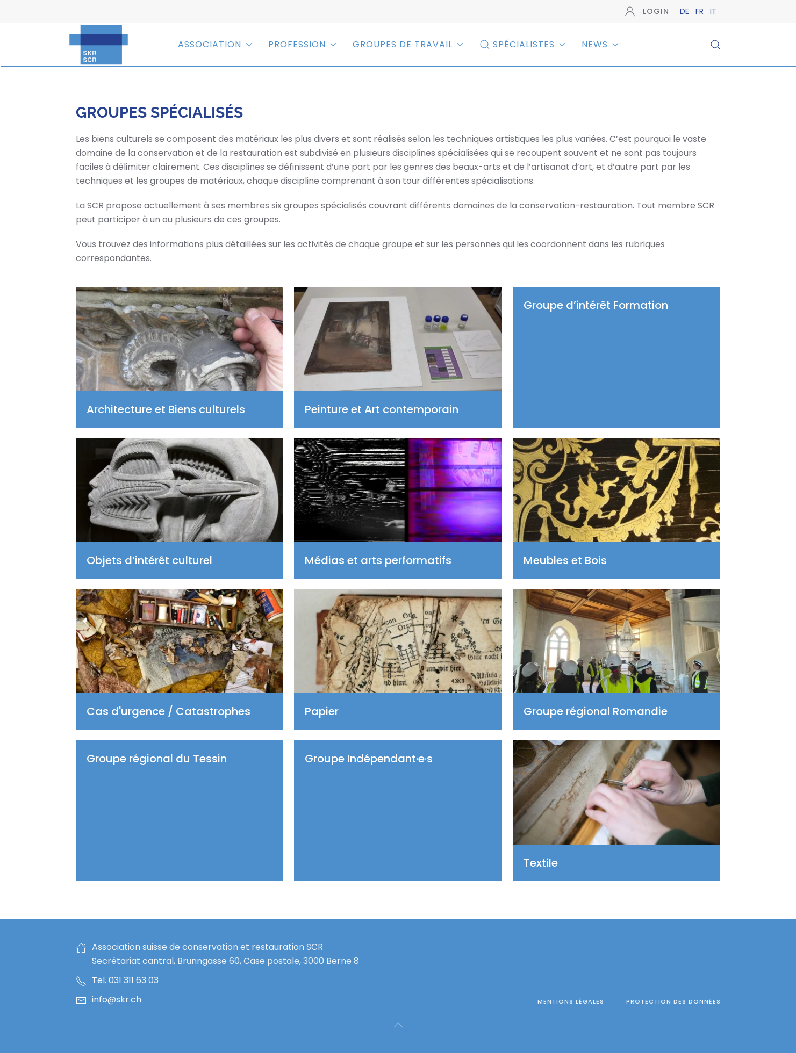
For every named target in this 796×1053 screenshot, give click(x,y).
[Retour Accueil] (98, 44)
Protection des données (673, 1001)
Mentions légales (570, 1001)
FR (700, 11)
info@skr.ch (116, 999)
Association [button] (215, 44)
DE (685, 11)
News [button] (600, 44)
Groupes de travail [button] (408, 44)
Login (647, 11)
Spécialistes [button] (522, 44)
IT (713, 11)
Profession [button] (302, 44)
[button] (715, 44)
